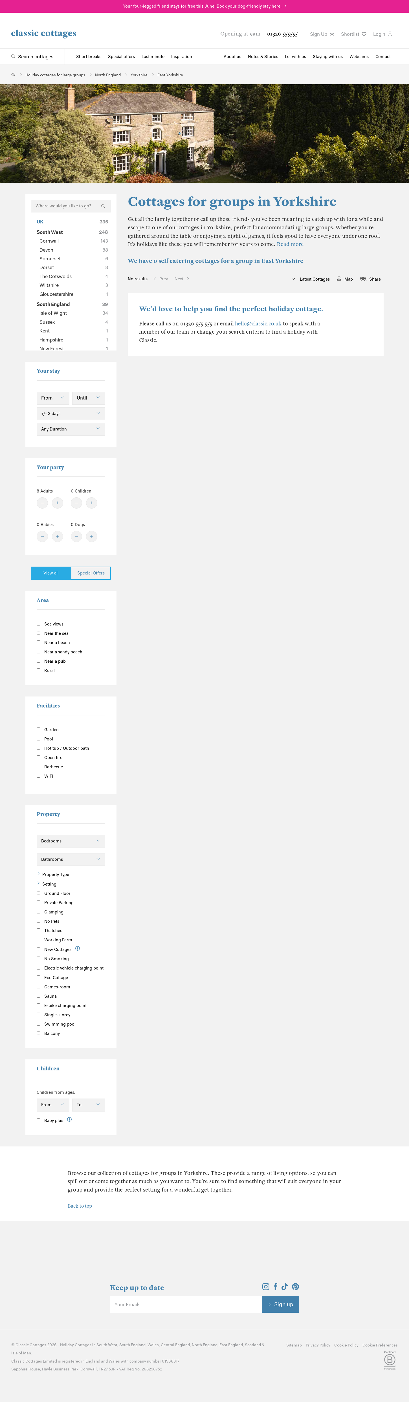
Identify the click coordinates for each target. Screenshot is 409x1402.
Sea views (50, 624)
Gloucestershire (73, 294)
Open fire (49, 757)
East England (231, 1345)
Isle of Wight (73, 313)
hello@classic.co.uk (258, 323)
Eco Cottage (52, 977)
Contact (383, 56)
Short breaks (88, 56)
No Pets (48, 921)
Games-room (53, 987)
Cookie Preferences (380, 1345)
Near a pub (51, 661)
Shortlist (353, 34)
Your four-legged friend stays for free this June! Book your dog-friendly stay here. (202, 6)
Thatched (50, 930)
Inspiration (181, 56)
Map (348, 279)
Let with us (295, 56)
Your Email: (127, 1304)
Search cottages (35, 56)
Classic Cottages (31, 1345)
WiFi (45, 776)
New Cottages (58, 949)
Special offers (121, 56)
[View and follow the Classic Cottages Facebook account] (276, 1288)
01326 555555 (282, 33)
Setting (49, 884)
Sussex (73, 322)
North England (204, 1345)
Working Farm (54, 939)
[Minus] (42, 503)
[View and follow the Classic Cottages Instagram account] (265, 1288)
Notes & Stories (263, 56)
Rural (46, 670)
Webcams (359, 56)
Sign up (283, 1304)
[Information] (77, 948)
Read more (290, 244)
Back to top (80, 1206)
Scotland (253, 1345)
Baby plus (50, 1120)
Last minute (153, 56)
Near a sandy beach (59, 652)
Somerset (73, 258)
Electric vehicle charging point (70, 968)
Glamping (50, 912)
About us (232, 56)
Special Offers (91, 573)
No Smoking (53, 958)
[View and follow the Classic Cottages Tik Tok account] (285, 1288)
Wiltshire (73, 285)
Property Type (55, 874)
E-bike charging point (62, 1005)
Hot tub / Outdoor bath (63, 748)
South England (72, 304)
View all (51, 573)
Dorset (73, 267)
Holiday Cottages (75, 1345)
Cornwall (73, 241)
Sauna (47, 996)
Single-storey (53, 1014)
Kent (73, 330)
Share (375, 279)
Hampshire (73, 339)
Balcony (48, 1033)
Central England (175, 1345)
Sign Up (322, 34)
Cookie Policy (346, 1345)
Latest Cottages (314, 279)
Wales (153, 1345)
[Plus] (57, 503)
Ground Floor (54, 893)
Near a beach (53, 642)
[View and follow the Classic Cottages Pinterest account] (295, 1288)
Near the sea (53, 633)
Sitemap (294, 1345)
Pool (45, 739)
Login (382, 34)
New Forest (73, 348)
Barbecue (50, 766)
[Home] (13, 74)
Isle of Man (21, 1353)
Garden (48, 729)
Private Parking (55, 902)
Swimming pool (56, 1024)
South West (72, 232)
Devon (73, 250)
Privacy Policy (318, 1345)
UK (72, 221)
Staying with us (328, 56)
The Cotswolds (73, 276)
